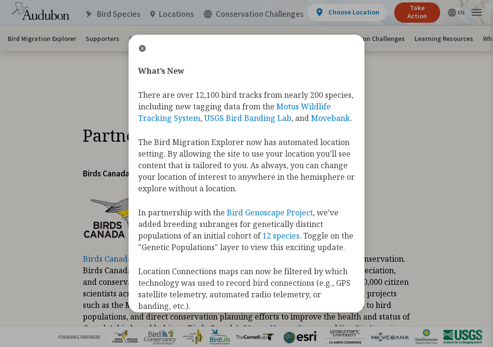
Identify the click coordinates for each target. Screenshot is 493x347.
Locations (172, 14)
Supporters (102, 38)
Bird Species (113, 14)
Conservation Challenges (367, 38)
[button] (476, 13)
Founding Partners (79, 337)
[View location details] (347, 12)
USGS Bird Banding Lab (247, 118)
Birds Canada (107, 259)
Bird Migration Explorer (42, 38)
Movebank (330, 118)
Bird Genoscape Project (270, 212)
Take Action (417, 11)
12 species (280, 235)
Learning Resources (444, 38)
